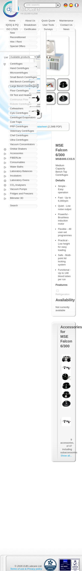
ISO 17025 (12, 29)
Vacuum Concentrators (22, 144)
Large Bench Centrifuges (23, 86)
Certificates (30, 29)
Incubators (15, 175)
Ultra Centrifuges (19, 139)
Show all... (66, 455)
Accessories (16, 153)
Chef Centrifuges (19, 135)
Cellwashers (16, 108)
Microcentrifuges (19, 72)
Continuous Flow (19, 99)
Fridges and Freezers (21, 193)
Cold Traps (16, 122)
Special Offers (17, 46)
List (6, 57)
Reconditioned (18, 37)
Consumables (17, 162)
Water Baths (16, 166)
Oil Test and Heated (20, 95)
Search (14, 205)
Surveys (48, 29)
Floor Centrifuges (19, 90)
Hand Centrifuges (19, 68)
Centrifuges (16, 63)
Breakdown (30, 25)
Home (12, 20)
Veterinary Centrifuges (22, 130)
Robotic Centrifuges (20, 104)
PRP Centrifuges (19, 126)
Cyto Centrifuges (19, 113)
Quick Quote (48, 20)
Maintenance (66, 20)
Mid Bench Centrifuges (22, 81)
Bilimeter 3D (16, 198)
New (12, 32)
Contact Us (66, 25)
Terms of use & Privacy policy (26, 568)
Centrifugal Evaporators (23, 117)
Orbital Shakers (18, 148)
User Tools (48, 25)
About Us (30, 20)
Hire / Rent (16, 41)
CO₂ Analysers (18, 185)
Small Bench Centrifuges (23, 77)
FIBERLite (15, 157)
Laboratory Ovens (19, 180)
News (66, 29)
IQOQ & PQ (12, 25)
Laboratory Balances (21, 171)
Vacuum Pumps (18, 189)
